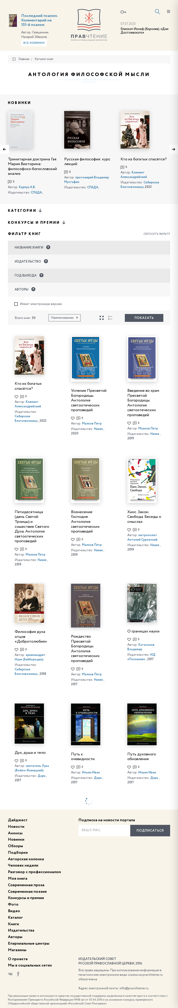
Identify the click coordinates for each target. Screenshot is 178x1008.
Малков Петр (92, 423)
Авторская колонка (26, 859)
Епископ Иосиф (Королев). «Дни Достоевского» (144, 31)
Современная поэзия (27, 892)
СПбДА (36, 192)
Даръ (42, 775)
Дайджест (17, 820)
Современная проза (26, 885)
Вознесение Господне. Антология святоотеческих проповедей (85, 521)
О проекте (18, 959)
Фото (13, 904)
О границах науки (143, 631)
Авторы (15, 937)
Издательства (21, 930)
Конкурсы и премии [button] (37, 222)
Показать (144, 318)
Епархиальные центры (28, 943)
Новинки (16, 839)
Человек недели (23, 865)
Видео (14, 911)
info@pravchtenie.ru (134, 988)
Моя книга (17, 879)
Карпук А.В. (27, 187)
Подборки (18, 853)
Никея (98, 429)
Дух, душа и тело (30, 753)
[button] (89, 248)
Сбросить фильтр (157, 234)
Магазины (17, 950)
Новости (16, 827)
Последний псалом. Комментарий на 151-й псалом (39, 20)
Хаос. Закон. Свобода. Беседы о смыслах (144, 517)
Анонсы (15, 833)
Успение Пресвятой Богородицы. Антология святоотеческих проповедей (89, 400)
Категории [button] (25, 210)
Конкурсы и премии (26, 898)
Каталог (15, 918)
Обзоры (15, 846)
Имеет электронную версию (38, 304)
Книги (13, 924)
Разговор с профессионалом (34, 872)
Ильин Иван (91, 772)
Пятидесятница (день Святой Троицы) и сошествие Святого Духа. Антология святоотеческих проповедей (32, 526)
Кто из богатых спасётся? (144, 159)
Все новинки (34, 43)
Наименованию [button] (64, 317)
